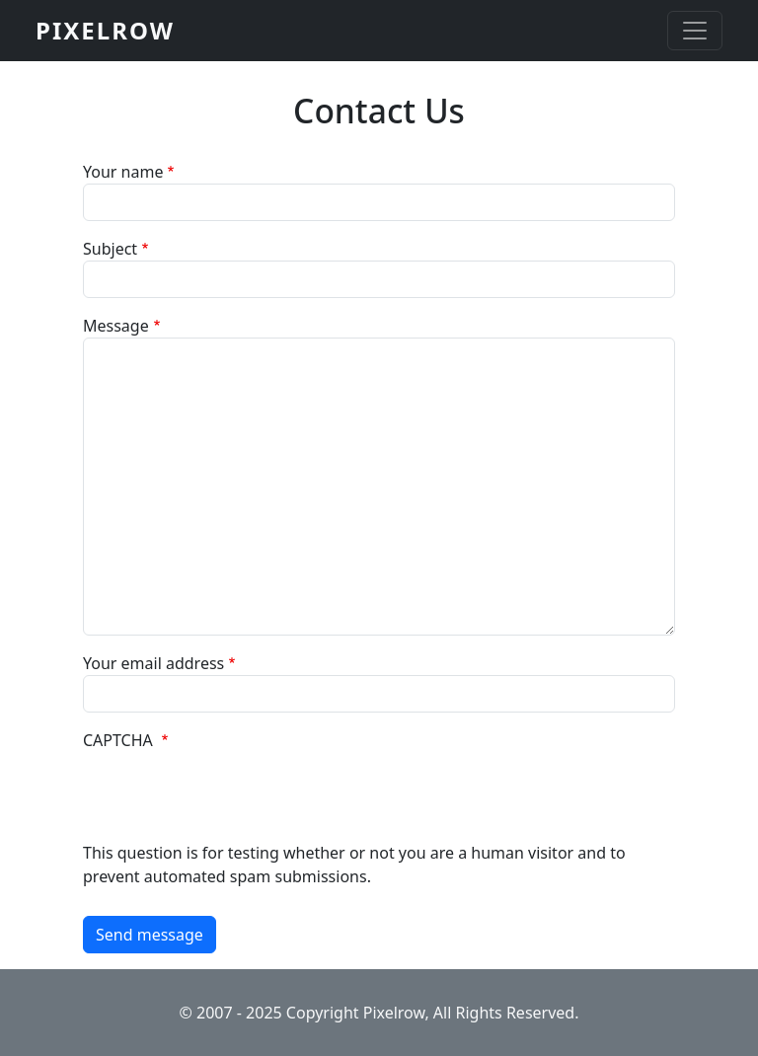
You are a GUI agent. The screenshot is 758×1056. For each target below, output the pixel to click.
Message (116, 326)
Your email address (153, 663)
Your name (123, 172)
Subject (110, 249)
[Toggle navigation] (694, 30)
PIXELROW (105, 30)
